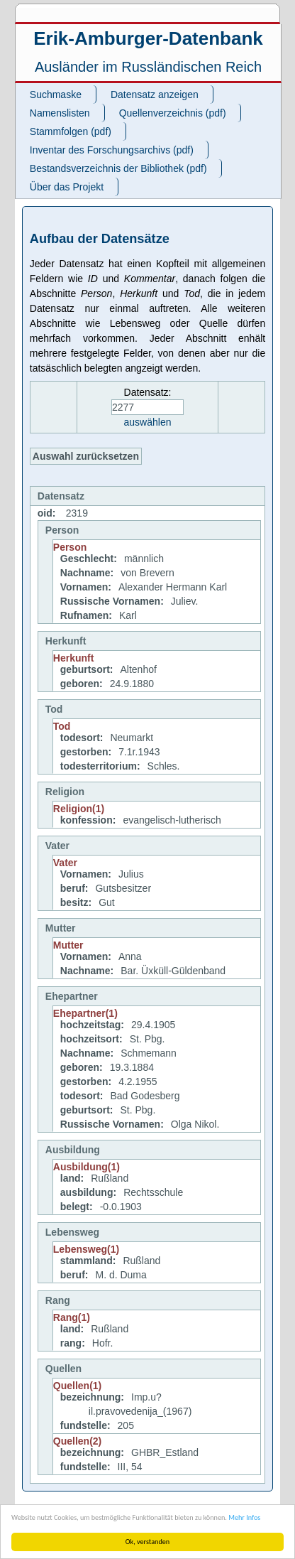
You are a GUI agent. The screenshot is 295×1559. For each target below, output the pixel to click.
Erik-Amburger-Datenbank (148, 38)
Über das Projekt (67, 187)
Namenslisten (60, 113)
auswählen (148, 422)
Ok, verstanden (147, 1541)
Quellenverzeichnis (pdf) (172, 113)
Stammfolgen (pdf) (70, 131)
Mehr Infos (244, 1517)
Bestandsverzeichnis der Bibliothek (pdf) (118, 168)
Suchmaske (56, 94)
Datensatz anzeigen (155, 94)
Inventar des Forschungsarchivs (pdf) (112, 150)
